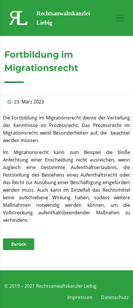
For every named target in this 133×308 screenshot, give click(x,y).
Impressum (79, 297)
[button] (18, 244)
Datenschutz (115, 297)
